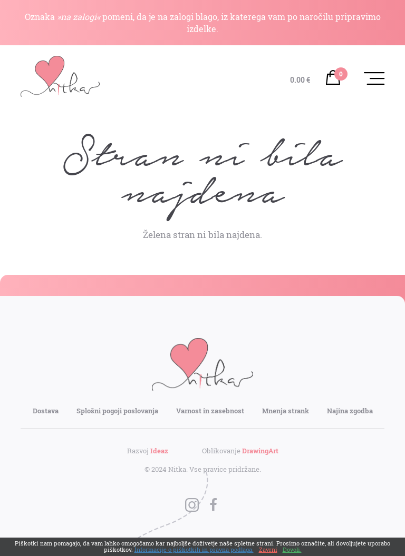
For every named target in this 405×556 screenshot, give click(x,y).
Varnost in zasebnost (210, 410)
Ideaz (159, 450)
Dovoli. (292, 549)
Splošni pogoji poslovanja (117, 410)
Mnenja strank (285, 410)
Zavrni (268, 549)
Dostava (46, 410)
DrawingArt (260, 450)
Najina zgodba (350, 410)
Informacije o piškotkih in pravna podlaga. (194, 549)
